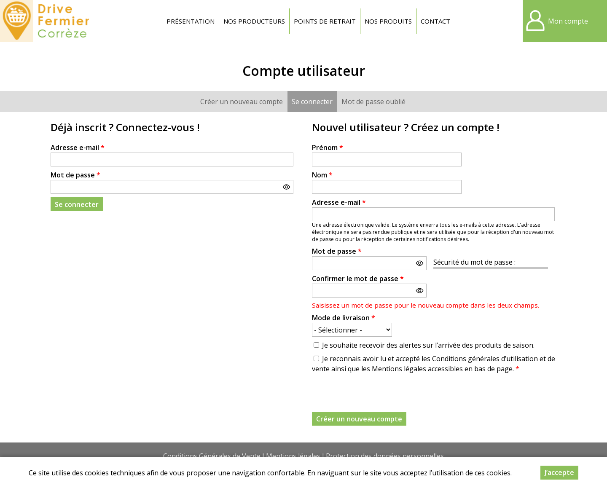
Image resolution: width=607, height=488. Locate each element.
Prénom (327, 147)
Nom (322, 175)
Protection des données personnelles (385, 456)
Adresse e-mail (78, 147)
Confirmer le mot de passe (358, 278)
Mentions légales (293, 456)
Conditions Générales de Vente (212, 456)
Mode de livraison (343, 317)
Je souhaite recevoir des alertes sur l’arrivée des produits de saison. (428, 345)
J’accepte (559, 472)
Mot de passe (75, 175)
